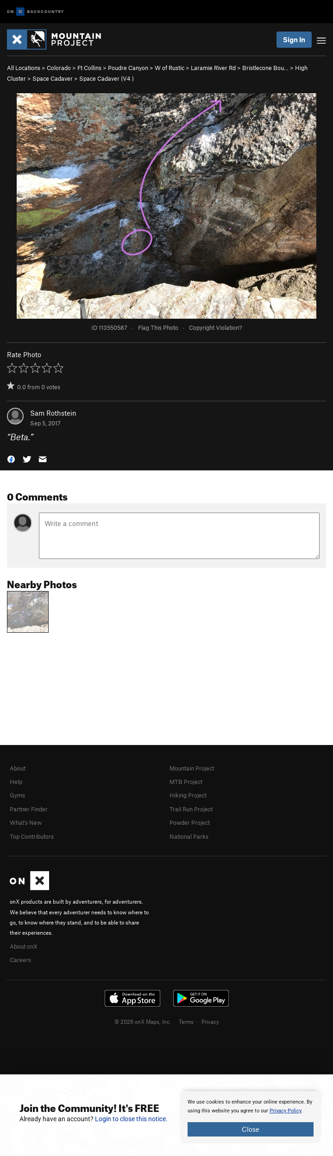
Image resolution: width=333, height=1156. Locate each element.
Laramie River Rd (213, 67)
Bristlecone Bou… (265, 67)
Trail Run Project (191, 809)
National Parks (189, 836)
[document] (251, 1117)
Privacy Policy (286, 1111)
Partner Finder (29, 809)
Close (250, 1129)
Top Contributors (32, 836)
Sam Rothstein (53, 413)
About (17, 768)
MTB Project (186, 781)
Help (16, 781)
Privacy (210, 1021)
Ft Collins (89, 67)
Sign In (294, 39)
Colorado (59, 67)
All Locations (23, 67)
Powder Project (190, 822)
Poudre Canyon (128, 67)
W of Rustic (169, 67)
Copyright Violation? (215, 327)
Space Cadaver (52, 78)
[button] (11, 458)
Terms (186, 1021)
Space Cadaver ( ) (106, 78)
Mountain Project (192, 768)
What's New (26, 822)
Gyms (17, 795)
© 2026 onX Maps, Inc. (142, 1021)
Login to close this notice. (131, 1119)
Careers (20, 959)
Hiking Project (188, 795)
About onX (24, 946)
